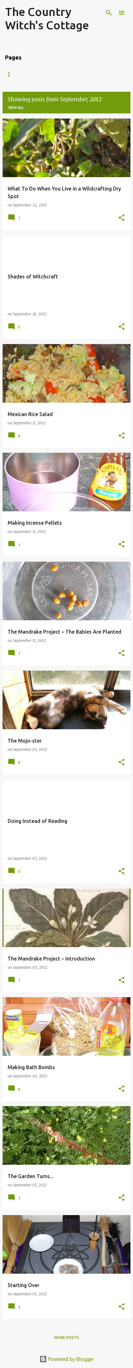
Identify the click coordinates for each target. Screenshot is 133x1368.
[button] (121, 218)
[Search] (109, 12)
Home (11, 74)
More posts (66, 1338)
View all (16, 107)
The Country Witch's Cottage (47, 18)
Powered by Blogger (66, 1359)
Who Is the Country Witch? (60, 74)
